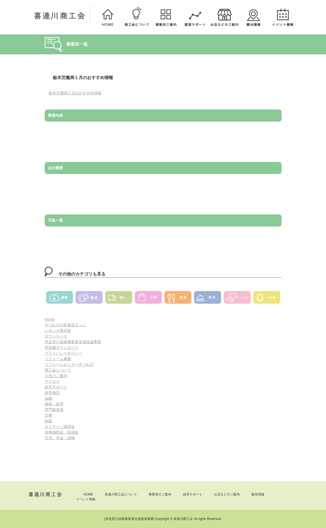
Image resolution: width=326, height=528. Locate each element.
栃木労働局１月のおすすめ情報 (75, 93)
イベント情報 (282, 15)
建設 (59, 299)
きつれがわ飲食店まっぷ (65, 325)
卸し (118, 299)
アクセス (52, 381)
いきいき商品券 (58, 330)
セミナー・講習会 (60, 426)
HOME (107, 15)
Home (50, 319)
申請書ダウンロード (62, 347)
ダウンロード (56, 336)
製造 (89, 299)
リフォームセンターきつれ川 (69, 364)
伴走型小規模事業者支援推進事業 (73, 342)
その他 (266, 299)
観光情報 (253, 15)
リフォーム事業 (58, 359)
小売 (148, 299)
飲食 (177, 299)
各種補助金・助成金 (62, 432)
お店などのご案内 (224, 15)
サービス (237, 299)
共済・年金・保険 (60, 438)
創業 (48, 421)
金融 (48, 398)
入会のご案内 (56, 376)
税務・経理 (54, 404)
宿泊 (207, 299)
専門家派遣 (54, 409)
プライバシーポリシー (63, 353)
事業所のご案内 (165, 15)
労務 (48, 415)
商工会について (58, 370)
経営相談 (52, 393)
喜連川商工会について (136, 15)
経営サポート (194, 15)
